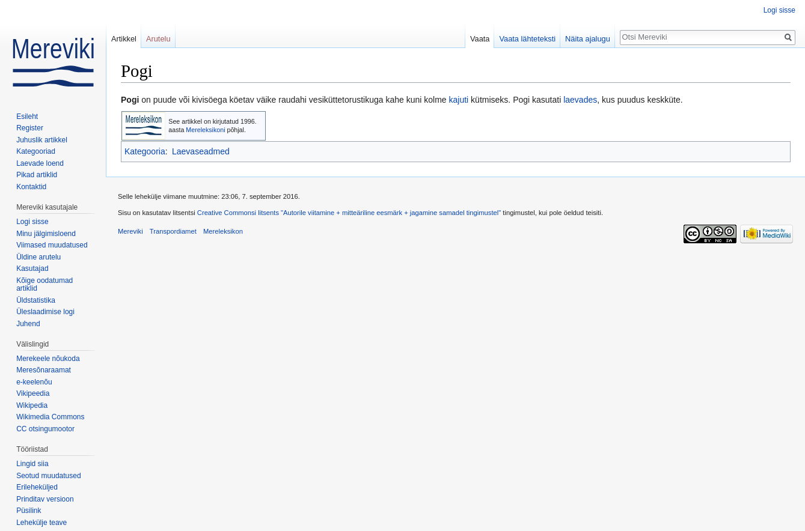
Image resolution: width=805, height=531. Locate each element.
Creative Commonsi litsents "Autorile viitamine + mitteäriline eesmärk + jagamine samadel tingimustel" (349, 212)
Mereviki (130, 231)
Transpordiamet (173, 231)
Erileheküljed (37, 487)
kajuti (459, 100)
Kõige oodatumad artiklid (44, 284)
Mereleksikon (223, 231)
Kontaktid (31, 187)
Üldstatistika (35, 300)
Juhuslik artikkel (41, 140)
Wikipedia (31, 405)
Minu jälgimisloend (46, 233)
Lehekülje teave (41, 522)
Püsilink (28, 510)
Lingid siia (32, 464)
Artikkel (123, 38)
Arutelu (158, 38)
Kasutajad (32, 268)
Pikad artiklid (36, 175)
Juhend (28, 324)
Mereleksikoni (205, 129)
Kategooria (144, 151)
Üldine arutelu (38, 257)
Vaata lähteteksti (527, 38)
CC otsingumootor (45, 429)
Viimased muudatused (52, 245)
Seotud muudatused (48, 476)
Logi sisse (779, 10)
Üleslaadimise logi (45, 312)
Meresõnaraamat (43, 370)
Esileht (27, 116)
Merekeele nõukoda (47, 358)
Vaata (480, 38)
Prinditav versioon (44, 499)
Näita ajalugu (587, 38)
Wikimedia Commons (50, 417)
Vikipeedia (32, 393)
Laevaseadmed (201, 151)
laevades (580, 100)
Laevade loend (40, 163)
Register (29, 128)
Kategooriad (35, 151)
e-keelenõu (34, 382)
